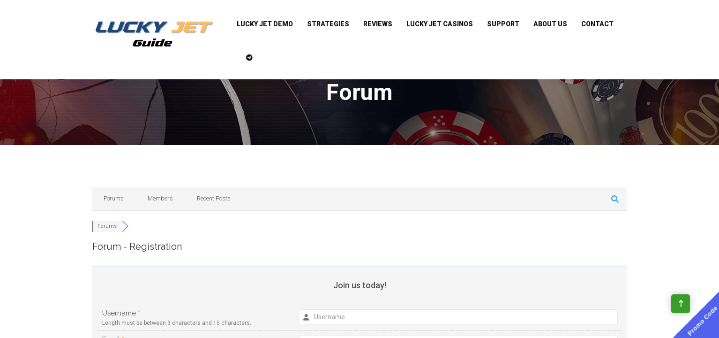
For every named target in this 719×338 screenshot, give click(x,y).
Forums (114, 198)
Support (503, 24)
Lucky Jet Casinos (439, 24)
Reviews (377, 24)
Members (160, 198)
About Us (550, 24)
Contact (597, 24)
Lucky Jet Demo (265, 24)
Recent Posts (214, 198)
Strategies (328, 24)
